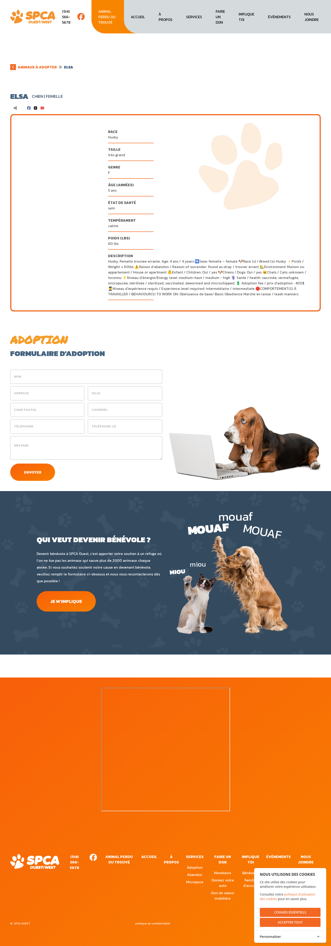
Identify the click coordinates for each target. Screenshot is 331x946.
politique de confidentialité (152, 923)
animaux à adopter (37, 67)
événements (279, 17)
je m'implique (69, 602)
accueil (138, 17)
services (194, 17)
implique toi (246, 16)
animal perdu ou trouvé (107, 17)
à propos (165, 16)
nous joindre (311, 16)
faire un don (220, 17)
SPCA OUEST (22, 923)
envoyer (34, 472)
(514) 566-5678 (66, 17)
